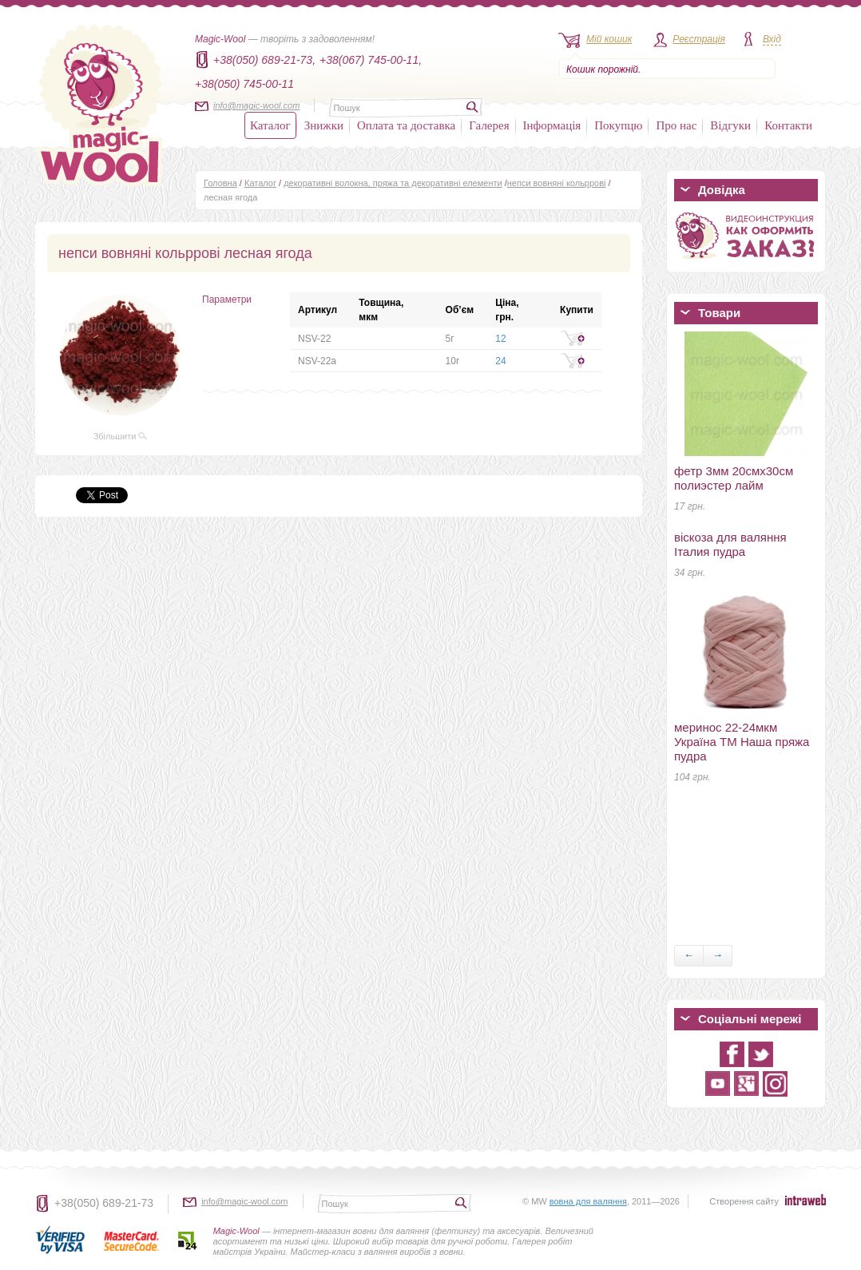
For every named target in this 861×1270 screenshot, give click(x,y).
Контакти (788, 125)
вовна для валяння (588, 1201)
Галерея (489, 125)
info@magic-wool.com (256, 105)
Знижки (323, 125)
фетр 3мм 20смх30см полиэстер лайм (733, 478)
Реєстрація (699, 39)
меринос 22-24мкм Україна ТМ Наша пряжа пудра (741, 741)
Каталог (270, 125)
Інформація (552, 125)
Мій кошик (609, 39)
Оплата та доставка (406, 125)
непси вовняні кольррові (556, 183)
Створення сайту (744, 1201)
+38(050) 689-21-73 (103, 1203)
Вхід (772, 39)
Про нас (676, 125)
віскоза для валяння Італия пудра (730, 544)
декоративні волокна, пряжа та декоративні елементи (393, 183)
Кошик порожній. (603, 69)
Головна (220, 183)
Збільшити (120, 436)
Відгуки (730, 125)
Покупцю (618, 125)
